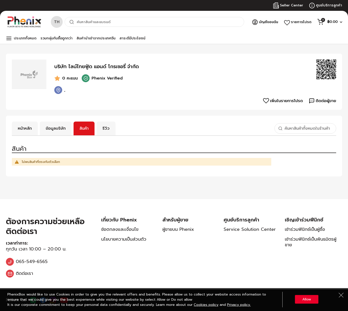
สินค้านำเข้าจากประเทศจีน (96, 38)
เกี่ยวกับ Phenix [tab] (119, 220)
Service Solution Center (250, 229)
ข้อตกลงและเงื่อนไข (119, 229)
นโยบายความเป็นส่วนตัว (123, 239)
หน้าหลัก (25, 128)
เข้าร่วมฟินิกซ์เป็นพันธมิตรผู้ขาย (310, 242)
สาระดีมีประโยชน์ (132, 38)
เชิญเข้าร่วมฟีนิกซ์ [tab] (304, 220)
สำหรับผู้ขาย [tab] (175, 220)
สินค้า (84, 128)
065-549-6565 (32, 261)
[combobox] (154, 22)
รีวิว (106, 128)
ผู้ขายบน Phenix (178, 229)
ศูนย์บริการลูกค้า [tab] (241, 220)
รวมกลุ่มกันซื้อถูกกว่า (56, 38)
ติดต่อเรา (24, 273)
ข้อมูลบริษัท (56, 128)
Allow (306, 299)
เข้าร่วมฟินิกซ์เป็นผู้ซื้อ (305, 229)
